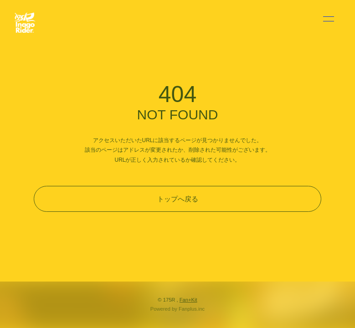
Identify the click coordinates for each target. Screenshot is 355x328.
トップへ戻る (177, 199)
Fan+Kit (188, 299)
